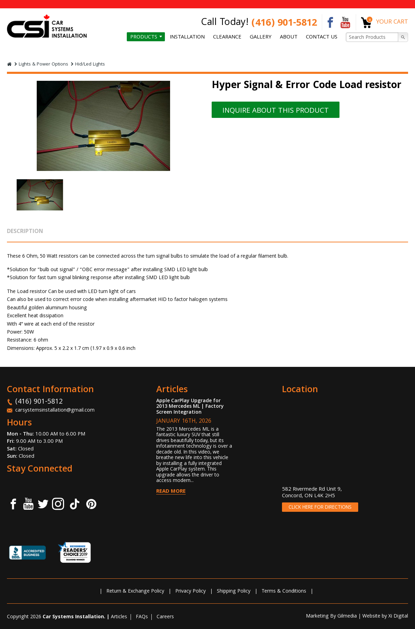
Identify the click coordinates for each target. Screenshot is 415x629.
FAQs (142, 617)
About (290, 37)
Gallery (263, 37)
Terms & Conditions (284, 591)
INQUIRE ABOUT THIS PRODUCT (281, 111)
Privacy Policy (190, 591)
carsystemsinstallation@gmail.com (55, 410)
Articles (119, 617)
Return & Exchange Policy (135, 591)
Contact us (322, 37)
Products (149, 37)
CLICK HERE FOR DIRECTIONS (320, 507)
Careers (165, 617)
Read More (171, 491)
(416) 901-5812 (284, 24)
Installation (192, 37)
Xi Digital (398, 616)
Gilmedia (347, 616)
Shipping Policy (233, 591)
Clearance (231, 37)
